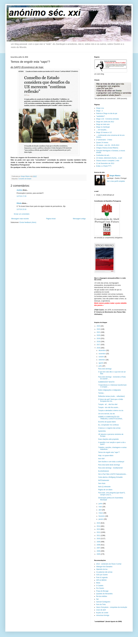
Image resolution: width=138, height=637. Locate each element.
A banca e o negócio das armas (109, 428)
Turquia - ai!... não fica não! (108, 404)
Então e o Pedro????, (104, 166)
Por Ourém (100, 588)
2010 (99, 538)
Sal (97, 599)
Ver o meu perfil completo (116, 181)
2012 (99, 532)
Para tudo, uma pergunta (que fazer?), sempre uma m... (111, 494)
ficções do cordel (102, 613)
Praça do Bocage (102, 591)
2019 (99, 338)
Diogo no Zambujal (103, 127)
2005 (99, 554)
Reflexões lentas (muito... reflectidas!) (111, 396)
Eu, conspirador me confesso (108, 425)
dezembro (102, 350)
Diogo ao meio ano (103, 124)
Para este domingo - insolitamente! (110, 468)
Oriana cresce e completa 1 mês (107, 161)
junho (101, 504)
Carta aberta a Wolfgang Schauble (110, 477)
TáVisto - (101, 393)
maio (100, 507)
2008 (99, 545)
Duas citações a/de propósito (108, 439)
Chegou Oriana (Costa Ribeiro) (107, 148)
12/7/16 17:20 (21, 196)
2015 (99, 523)
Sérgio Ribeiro (114, 176)
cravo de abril (101, 610)
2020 (99, 335)
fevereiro (102, 516)
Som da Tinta (101, 604)
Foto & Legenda (101, 577)
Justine (19, 190)
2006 (99, 551)
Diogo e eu (100, 108)
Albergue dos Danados (104, 567)
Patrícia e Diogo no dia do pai (106, 113)
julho (100, 366)
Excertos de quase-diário (107, 422)
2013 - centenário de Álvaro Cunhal (108, 564)
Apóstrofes (102, 431)
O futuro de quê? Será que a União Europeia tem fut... (110, 400)
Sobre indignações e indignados (109, 390)
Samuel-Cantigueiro (103, 602)
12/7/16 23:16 (21, 209)
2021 (99, 332)
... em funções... (101, 130)
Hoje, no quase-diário (105, 455)
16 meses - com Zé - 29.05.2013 (107, 145)
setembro (102, 360)
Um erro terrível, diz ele (106, 414)
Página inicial (51, 219)
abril (100, 510)
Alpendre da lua (101, 569)
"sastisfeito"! (100, 116)
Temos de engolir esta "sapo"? (109, 452)
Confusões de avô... (103, 155)
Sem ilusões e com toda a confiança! (111, 462)
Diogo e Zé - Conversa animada (107, 119)
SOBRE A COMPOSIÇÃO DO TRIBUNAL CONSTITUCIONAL (110, 418)
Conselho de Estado (24, 178)
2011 (99, 535)
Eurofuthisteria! (103, 471)
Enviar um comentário (21, 214)
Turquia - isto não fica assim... (108, 407)
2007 (99, 548)
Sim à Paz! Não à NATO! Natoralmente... (112, 474)
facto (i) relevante (104, 487)
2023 (99, 326)
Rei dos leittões (101, 596)
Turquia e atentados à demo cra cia (110, 410)
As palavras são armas (104, 572)
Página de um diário (105, 490)
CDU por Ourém (102, 575)
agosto (101, 363)
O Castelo (99, 586)
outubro (101, 357)
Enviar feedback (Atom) (28, 222)
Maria (98, 583)
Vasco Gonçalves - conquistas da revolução (111, 607)
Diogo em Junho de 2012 (105, 122)
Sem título (101, 483)
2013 (99, 529)
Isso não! (101, 459)
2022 (99, 329)
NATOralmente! (103, 480)
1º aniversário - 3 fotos (104, 140)
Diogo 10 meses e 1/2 (104, 132)
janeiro (101, 519)
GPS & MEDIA (101, 580)
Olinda (19, 203)
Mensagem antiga (79, 219)
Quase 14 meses (102, 142)
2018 (99, 341)
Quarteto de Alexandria (104, 594)
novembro (102, 354)
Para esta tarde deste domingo (109, 465)
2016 (99, 348)
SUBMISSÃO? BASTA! (106, 382)
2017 (99, 345)
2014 (99, 526)
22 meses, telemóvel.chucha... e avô (109, 158)
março (101, 513)
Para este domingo (105, 369)
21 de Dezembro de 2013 (105, 163)
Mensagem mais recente (20, 219)
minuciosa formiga (102, 615)
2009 (99, 542)
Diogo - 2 (99, 111)
